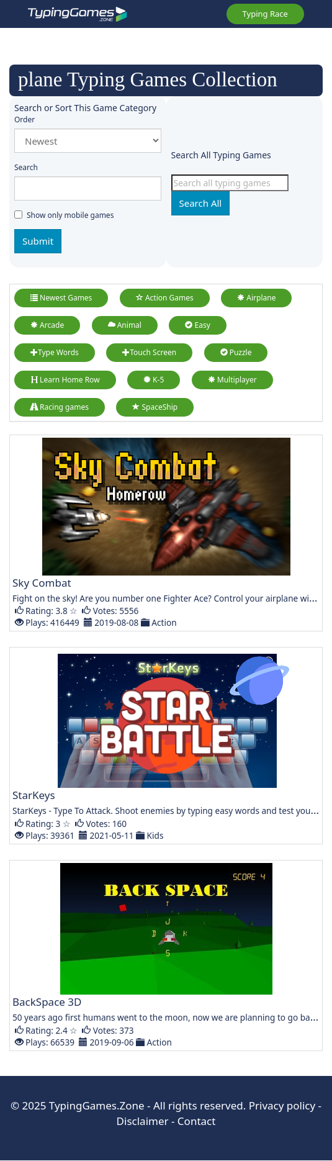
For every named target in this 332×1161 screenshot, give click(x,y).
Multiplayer (232, 379)
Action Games (165, 297)
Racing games (59, 407)
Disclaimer (143, 1121)
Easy (197, 325)
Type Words (54, 352)
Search (26, 167)
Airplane (256, 297)
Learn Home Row (65, 379)
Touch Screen (149, 352)
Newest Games (61, 297)
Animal (124, 325)
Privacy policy (282, 1105)
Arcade (47, 325)
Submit (37, 241)
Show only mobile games (64, 215)
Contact (196, 1121)
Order (24, 119)
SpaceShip (154, 407)
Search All (200, 203)
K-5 (153, 379)
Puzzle (236, 352)
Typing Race (265, 13)
